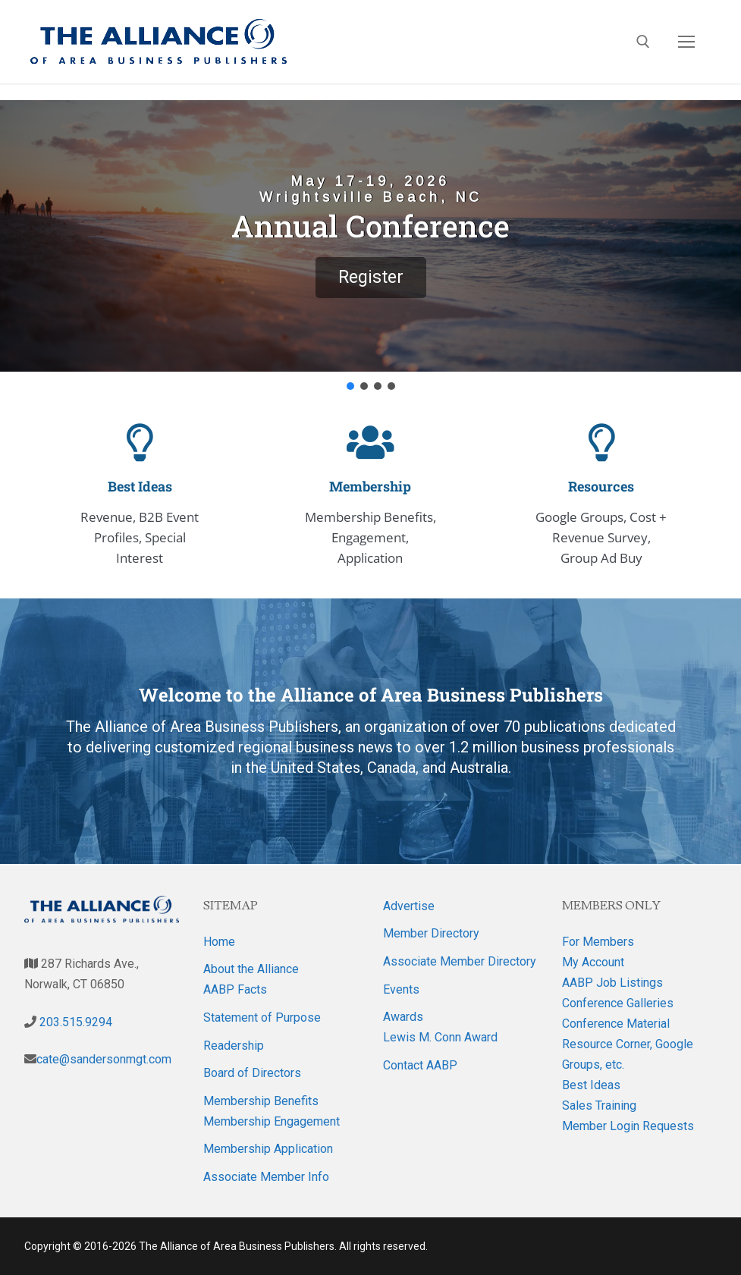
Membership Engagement (271, 1121)
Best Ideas (591, 1085)
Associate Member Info (266, 1177)
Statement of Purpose (262, 1017)
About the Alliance (251, 969)
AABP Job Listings (612, 982)
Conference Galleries (617, 1003)
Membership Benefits (261, 1101)
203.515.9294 (74, 1022)
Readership (233, 1045)
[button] (370, 236)
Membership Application (268, 1149)
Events (401, 989)
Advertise (409, 906)
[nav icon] (686, 42)
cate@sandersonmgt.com (103, 1059)
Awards (403, 1017)
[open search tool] (643, 42)
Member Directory (431, 933)
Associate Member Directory (459, 961)
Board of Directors (252, 1073)
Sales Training (599, 1105)
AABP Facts (235, 989)
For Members (598, 941)
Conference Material (616, 1023)
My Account (593, 962)
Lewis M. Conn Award (440, 1037)
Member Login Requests (628, 1126)
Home (219, 941)
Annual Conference (370, 226)
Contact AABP (420, 1065)
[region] (370, 246)
